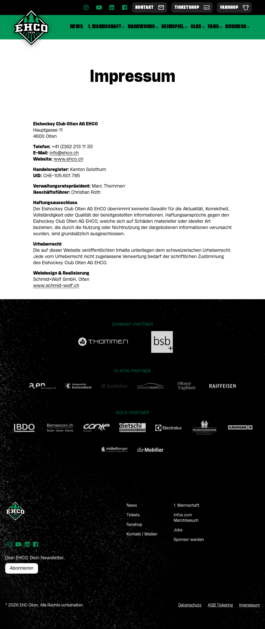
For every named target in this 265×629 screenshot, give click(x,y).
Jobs (178, 530)
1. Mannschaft (187, 506)
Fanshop (134, 525)
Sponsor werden (189, 540)
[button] (107, 27)
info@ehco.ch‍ (64, 153)
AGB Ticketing (220, 605)
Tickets (133, 515)
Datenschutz (190, 605)
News (132, 506)
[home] (31, 27)
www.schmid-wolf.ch (56, 286)
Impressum (249, 605)
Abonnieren (21, 568)
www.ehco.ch (68, 159)
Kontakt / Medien (142, 534)
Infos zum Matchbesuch (186, 518)
